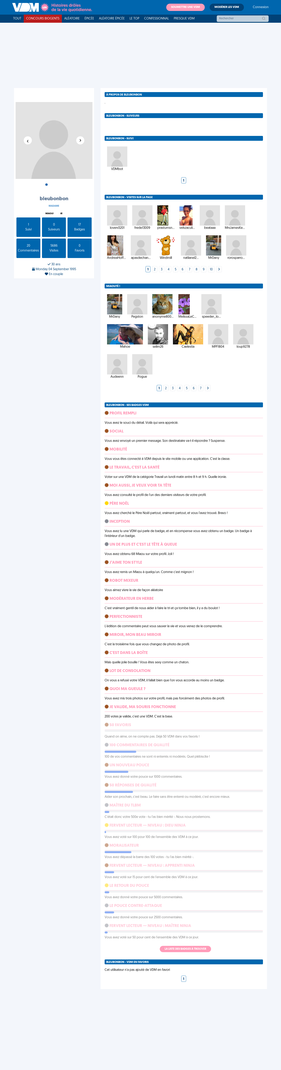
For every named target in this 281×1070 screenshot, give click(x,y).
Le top (134, 18)
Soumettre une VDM (185, 7)
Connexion (261, 7)
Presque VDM (184, 18)
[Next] (219, 269)
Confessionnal (156, 18)
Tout (17, 18)
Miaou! (49, 214)
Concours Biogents (42, 18)
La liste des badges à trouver (185, 949)
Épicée (89, 18)
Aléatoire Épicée (112, 18)
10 (211, 269)
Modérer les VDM (227, 7)
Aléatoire (72, 18)
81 (61, 214)
